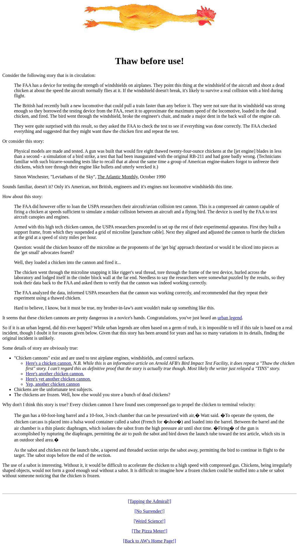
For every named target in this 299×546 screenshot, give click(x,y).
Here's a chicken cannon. (49, 363)
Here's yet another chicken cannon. (58, 378)
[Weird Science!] (149, 521)
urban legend (230, 317)
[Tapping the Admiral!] (149, 501)
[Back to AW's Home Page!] (149, 540)
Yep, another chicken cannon (53, 384)
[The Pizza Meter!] (149, 531)
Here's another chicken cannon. (55, 373)
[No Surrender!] (150, 511)
